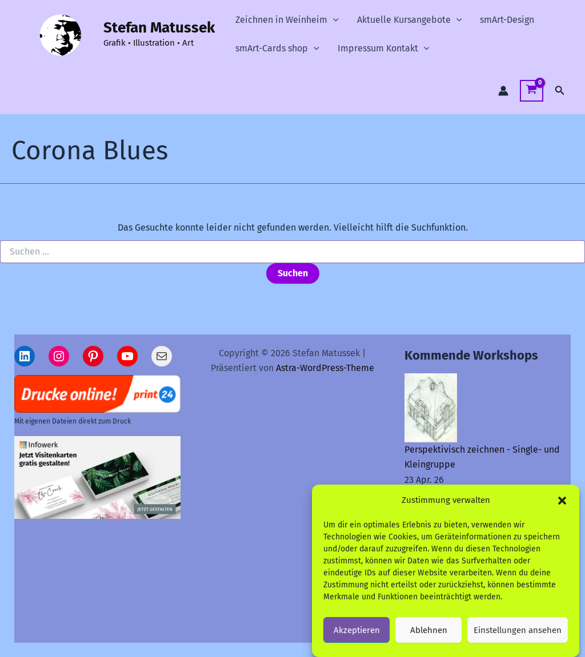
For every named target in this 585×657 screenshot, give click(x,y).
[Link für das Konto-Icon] (503, 91)
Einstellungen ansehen (518, 635)
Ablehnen (428, 635)
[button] (562, 505)
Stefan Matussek (159, 28)
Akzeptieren (357, 635)
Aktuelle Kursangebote (409, 20)
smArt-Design (507, 19)
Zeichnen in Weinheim (287, 20)
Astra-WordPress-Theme (325, 367)
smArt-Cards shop (277, 48)
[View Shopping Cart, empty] (531, 91)
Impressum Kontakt (384, 48)
